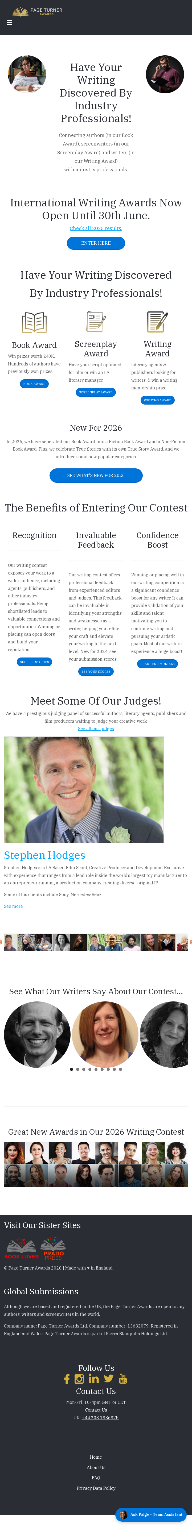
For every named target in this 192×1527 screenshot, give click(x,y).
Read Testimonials (157, 664)
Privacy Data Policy (96, 1488)
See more (13, 906)
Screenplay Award (96, 392)
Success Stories (34, 662)
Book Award (34, 384)
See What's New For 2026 (96, 475)
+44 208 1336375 (100, 1417)
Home (96, 1457)
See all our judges (96, 728)
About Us (96, 1467)
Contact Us (96, 1410)
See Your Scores (96, 671)
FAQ (96, 1477)
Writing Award (157, 400)
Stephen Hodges (44, 855)
